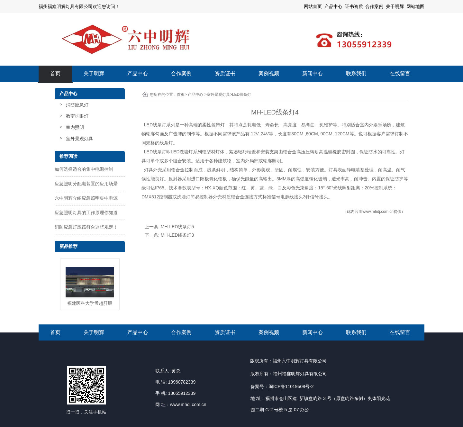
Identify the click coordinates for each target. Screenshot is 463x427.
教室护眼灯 (77, 116)
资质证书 (225, 73)
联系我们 (356, 73)
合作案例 (181, 73)
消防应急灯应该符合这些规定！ (86, 227)
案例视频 (269, 73)
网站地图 (415, 6)
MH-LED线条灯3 (177, 235)
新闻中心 (312, 73)
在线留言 (400, 73)
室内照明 (75, 127)
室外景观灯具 (79, 138)
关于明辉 (395, 6)
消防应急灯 (77, 104)
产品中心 (137, 73)
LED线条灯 (154, 124)
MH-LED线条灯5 (177, 226)
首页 (55, 73)
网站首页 (313, 6)
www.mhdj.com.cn (378, 211)
